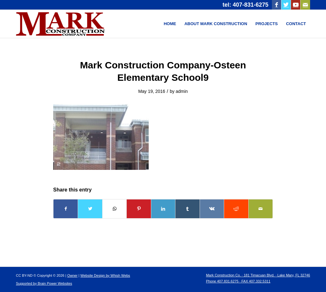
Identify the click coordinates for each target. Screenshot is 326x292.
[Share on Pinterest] (139, 208)
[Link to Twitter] (286, 5)
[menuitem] (169, 24)
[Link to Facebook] (276, 5)
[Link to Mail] (305, 5)
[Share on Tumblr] (187, 208)
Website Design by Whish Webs (105, 275)
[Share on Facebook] (65, 208)
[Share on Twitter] (90, 208)
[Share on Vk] (212, 208)
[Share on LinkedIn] (163, 208)
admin (182, 91)
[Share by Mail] (261, 208)
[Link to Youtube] (295, 5)
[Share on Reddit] (236, 208)
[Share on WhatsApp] (114, 208)
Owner (72, 275)
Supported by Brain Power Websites (44, 283)
